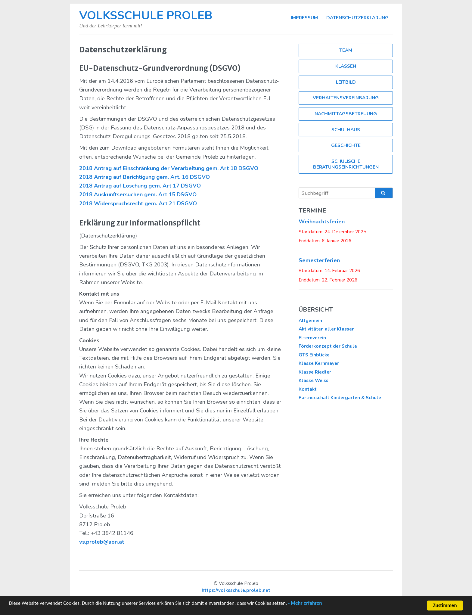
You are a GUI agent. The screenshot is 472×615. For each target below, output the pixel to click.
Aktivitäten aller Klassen (327, 329)
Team (345, 50)
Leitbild (346, 82)
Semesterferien (319, 260)
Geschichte (346, 145)
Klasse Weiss (313, 380)
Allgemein (310, 320)
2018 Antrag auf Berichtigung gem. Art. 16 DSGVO (144, 177)
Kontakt (308, 389)
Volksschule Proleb (146, 15)
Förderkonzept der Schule (328, 346)
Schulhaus (345, 129)
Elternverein (312, 337)
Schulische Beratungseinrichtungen (346, 164)
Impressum (304, 17)
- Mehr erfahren (305, 604)
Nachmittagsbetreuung (346, 113)
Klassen (345, 66)
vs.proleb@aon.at (101, 541)
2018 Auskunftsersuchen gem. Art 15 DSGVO (138, 194)
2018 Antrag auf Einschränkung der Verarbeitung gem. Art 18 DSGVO (168, 168)
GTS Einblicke (314, 355)
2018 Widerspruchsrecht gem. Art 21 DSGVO (138, 203)
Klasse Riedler (315, 372)
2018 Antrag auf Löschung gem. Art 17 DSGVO (140, 185)
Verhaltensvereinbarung (346, 98)
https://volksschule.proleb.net (236, 590)
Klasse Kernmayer (319, 363)
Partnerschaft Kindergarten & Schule (340, 397)
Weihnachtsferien (322, 221)
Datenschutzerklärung (357, 17)
